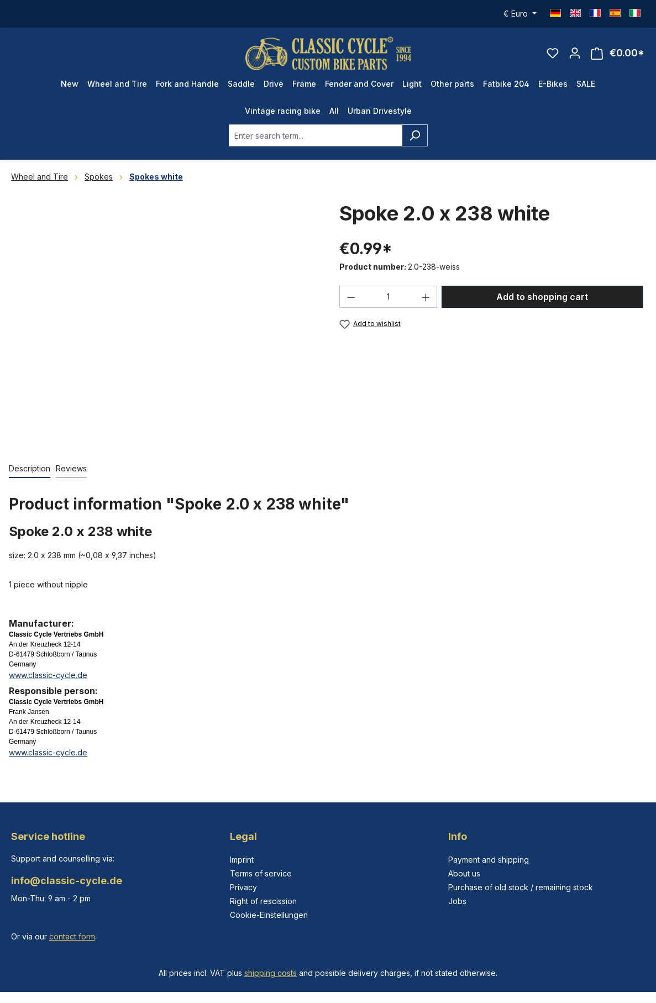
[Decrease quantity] (351, 297)
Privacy (243, 887)
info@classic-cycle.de (66, 880)
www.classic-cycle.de (48, 675)
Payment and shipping (488, 859)
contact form (72, 936)
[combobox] (315, 135)
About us (464, 873)
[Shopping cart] (617, 53)
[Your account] (574, 53)
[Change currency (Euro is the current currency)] (520, 13)
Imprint (242, 859)
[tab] (29, 469)
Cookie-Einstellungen (269, 915)
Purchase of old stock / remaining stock (520, 887)
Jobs (457, 901)
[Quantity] (388, 297)
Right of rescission (263, 901)
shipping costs (270, 973)
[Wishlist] (552, 53)
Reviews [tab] (71, 468)
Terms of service (261, 873)
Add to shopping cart (542, 296)
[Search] (415, 135)
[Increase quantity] (426, 297)
